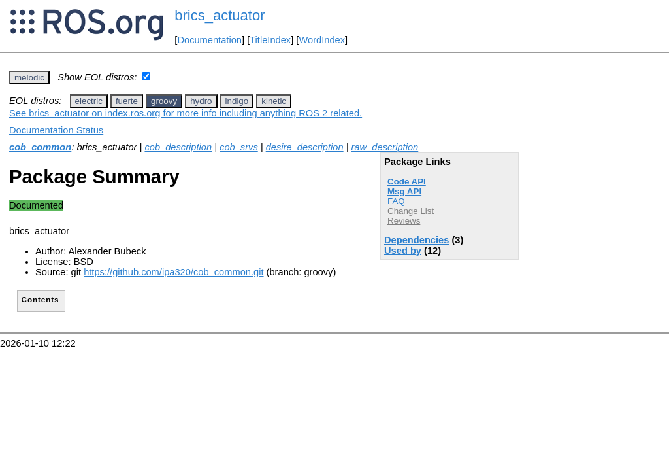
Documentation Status (56, 130)
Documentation (209, 40)
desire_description (305, 147)
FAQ (396, 201)
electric (89, 101)
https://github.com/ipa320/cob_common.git (173, 272)
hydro (201, 101)
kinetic (273, 101)
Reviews (403, 221)
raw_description (385, 147)
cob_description (178, 147)
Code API (406, 181)
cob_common (40, 147)
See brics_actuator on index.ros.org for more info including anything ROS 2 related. (185, 113)
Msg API (404, 191)
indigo (237, 101)
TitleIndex (270, 40)
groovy (164, 101)
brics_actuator (219, 15)
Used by (402, 250)
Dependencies (416, 240)
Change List (410, 211)
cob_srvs (239, 147)
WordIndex (322, 40)
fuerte (127, 101)
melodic (29, 77)
